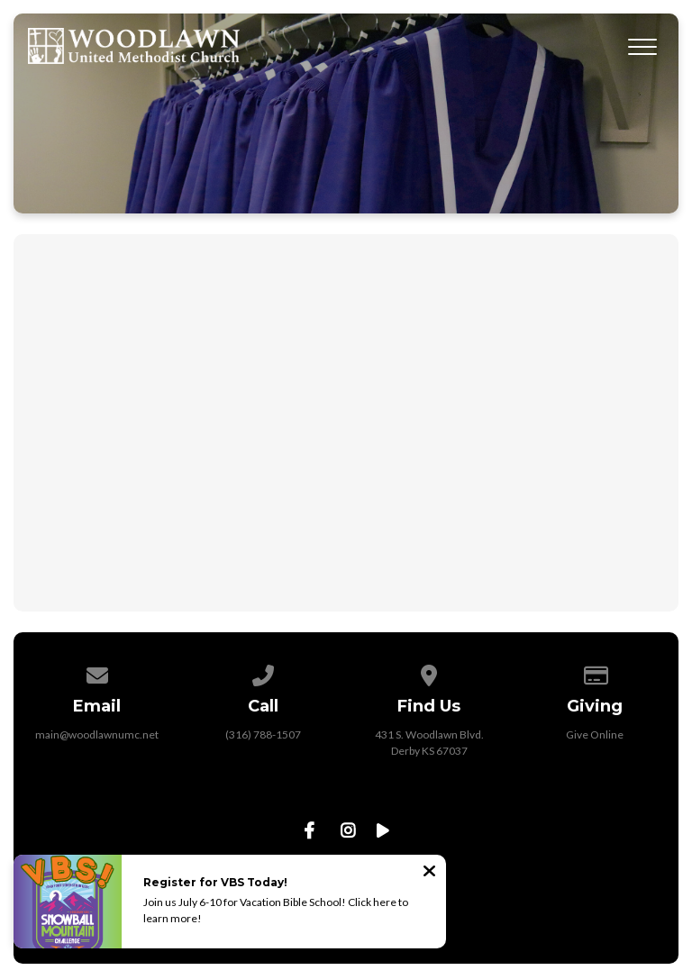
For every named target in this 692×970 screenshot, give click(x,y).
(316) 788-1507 (263, 734)
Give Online (595, 734)
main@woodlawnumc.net (97, 734)
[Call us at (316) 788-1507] (263, 672)
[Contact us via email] (97, 672)
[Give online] (595, 672)
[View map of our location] (429, 672)
